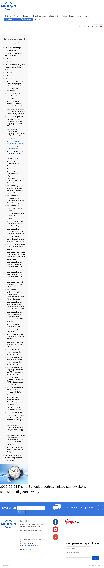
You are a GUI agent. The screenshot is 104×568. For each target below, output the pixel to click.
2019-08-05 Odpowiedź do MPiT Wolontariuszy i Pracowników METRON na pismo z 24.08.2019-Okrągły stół (16, 439)
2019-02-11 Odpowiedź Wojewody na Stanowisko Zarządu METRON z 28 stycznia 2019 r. (15, 189)
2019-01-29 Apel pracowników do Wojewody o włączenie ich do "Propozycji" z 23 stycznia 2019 (16, 133)
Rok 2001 (8, 58)
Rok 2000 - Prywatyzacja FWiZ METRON (13, 54)
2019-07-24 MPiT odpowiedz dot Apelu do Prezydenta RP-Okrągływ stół (15, 428)
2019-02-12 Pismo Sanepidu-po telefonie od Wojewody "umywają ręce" (16, 231)
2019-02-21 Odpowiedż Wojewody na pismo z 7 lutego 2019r (15, 284)
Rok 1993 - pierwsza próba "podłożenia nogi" (14, 49)
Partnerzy (26, 16)
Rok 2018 (8, 75)
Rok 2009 (8, 72)
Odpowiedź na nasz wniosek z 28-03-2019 (14, 408)
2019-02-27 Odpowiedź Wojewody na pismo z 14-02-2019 (15, 336)
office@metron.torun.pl (32, 545)
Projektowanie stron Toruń (96, 565)
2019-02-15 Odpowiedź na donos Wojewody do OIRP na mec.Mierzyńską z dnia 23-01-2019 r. (16, 255)
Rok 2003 (8, 62)
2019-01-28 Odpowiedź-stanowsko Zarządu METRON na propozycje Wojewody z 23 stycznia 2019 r (15, 121)
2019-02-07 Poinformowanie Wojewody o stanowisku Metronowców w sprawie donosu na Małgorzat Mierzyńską (15, 177)
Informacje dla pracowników (71, 16)
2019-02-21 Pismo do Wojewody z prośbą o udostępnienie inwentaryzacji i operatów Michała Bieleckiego (15, 294)
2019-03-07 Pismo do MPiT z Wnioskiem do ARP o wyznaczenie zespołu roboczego (14, 361)
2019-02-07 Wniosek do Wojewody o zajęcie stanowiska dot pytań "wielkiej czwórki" (15, 154)
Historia (86, 16)
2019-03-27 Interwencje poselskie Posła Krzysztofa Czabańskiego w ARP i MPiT (15, 390)
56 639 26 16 (87, 26)
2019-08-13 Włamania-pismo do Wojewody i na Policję (15, 449)
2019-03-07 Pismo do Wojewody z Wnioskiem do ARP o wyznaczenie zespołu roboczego (15, 370)
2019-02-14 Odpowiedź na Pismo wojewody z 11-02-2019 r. (16, 247)
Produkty (17, 16)
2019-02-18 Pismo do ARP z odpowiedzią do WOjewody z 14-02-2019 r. (15, 275)
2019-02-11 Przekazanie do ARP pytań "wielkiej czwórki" (15, 216)
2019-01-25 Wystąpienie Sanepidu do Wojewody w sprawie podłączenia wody (16, 111)
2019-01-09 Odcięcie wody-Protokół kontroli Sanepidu (14, 96)
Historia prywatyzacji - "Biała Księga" (18, 19)
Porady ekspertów (39, 16)
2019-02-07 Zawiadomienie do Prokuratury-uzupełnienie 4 (15, 164)
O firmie (8, 16)
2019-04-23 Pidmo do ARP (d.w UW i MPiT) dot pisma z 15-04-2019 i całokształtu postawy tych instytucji (15, 417)
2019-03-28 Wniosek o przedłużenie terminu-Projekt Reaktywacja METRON (14, 400)
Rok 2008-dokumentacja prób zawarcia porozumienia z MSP (15, 67)
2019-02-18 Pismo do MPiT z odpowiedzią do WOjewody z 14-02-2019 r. (15, 265)
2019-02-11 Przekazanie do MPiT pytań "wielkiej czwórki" (15, 208)
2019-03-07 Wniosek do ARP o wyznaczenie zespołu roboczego (15, 352)
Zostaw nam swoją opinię (84, 507)
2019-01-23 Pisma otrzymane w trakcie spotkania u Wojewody (14, 103)
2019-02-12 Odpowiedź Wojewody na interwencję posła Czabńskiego (15, 223)
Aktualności (53, 16)
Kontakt (37, 19)
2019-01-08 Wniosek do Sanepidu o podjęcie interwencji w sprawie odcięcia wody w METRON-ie (15, 85)
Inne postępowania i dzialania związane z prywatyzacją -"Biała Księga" (15, 458)
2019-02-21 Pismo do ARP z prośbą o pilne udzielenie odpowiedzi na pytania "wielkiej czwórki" (15, 305)
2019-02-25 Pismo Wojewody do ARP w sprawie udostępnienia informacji (14, 327)
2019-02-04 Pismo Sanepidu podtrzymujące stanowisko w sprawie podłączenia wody (15, 144)
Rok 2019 (8, 79)
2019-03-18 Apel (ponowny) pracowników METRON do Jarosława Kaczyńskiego (15, 380)
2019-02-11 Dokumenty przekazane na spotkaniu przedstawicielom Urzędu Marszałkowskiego (15, 199)
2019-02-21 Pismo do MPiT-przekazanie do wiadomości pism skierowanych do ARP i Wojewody (15, 316)
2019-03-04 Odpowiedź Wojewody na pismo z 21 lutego (15, 344)
